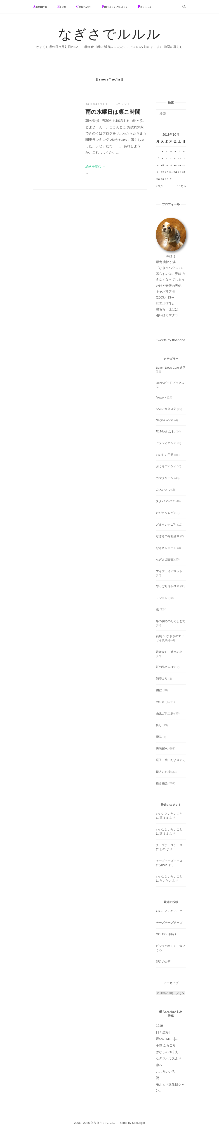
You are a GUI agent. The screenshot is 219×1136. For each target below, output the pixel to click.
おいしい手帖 (165, 454)
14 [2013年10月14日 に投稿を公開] (158, 165)
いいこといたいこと (169, 813)
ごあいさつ (163, 489)
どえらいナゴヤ (166, 524)
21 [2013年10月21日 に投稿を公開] (158, 172)
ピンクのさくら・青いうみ (170, 948)
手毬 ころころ (166, 1045)
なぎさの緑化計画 (167, 536)
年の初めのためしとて (170, 621)
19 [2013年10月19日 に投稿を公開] (179, 165)
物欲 (159, 690)
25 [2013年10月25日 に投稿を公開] (175, 172)
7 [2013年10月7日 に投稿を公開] (158, 158)
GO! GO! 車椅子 (166, 934)
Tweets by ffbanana (170, 340)
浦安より (162, 678)
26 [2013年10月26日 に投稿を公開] (179, 172)
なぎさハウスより (168, 1058)
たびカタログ (165, 513)
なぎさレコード (166, 548)
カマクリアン (165, 478)
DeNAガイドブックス (170, 382)
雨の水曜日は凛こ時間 (112, 112)
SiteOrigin (138, 1122)
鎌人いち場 (163, 771)
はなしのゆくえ (167, 1052)
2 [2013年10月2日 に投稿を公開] (166, 151)
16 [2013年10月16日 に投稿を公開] (166, 165)
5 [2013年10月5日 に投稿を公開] (179, 151)
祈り (159, 725)
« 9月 (159, 186)
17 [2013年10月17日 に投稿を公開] (171, 165)
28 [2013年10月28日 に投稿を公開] (158, 179)
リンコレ (162, 598)
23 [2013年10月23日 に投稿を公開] (166, 172)
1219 (159, 1025)
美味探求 (162, 748)
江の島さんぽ (165, 667)
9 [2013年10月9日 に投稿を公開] (166, 158)
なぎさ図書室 (165, 559)
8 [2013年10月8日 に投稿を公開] (162, 158)
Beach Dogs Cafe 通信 (171, 367)
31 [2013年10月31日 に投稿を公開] (171, 179)
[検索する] (171, 113)
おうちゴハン (165, 466)
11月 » (181, 186)
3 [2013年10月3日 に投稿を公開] (171, 151)
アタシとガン (165, 443)
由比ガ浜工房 (165, 713)
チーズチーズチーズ (169, 845)
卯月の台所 (163, 961)
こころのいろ (165, 1071)
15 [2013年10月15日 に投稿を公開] (162, 165)
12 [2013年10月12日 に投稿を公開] (179, 158)
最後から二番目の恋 (169, 652)
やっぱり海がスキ (167, 586)
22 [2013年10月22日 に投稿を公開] (162, 172)
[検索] (181, 111)
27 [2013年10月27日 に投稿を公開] (184, 172)
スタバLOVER (165, 501)
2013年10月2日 (97, 104)
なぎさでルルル (109, 34)
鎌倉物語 (162, 783)
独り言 (160, 702)
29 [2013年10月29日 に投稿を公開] (162, 179)
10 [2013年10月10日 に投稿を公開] (171, 158)
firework (161, 397)
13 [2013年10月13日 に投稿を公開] (183, 158)
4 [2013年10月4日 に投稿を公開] (175, 151)
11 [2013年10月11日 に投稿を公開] (175, 158)
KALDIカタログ (166, 408)
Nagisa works (165, 420)
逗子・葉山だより (167, 760)
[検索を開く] (184, 7)
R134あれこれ (165, 431)
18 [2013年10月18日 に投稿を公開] (175, 165)
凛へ (159, 1065)
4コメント (123, 104)
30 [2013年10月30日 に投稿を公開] (166, 179)
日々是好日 (164, 1032)
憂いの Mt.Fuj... (167, 1039)
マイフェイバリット (169, 571)
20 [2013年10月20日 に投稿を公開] (184, 165)
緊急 (159, 736)
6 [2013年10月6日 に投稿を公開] (184, 151)
